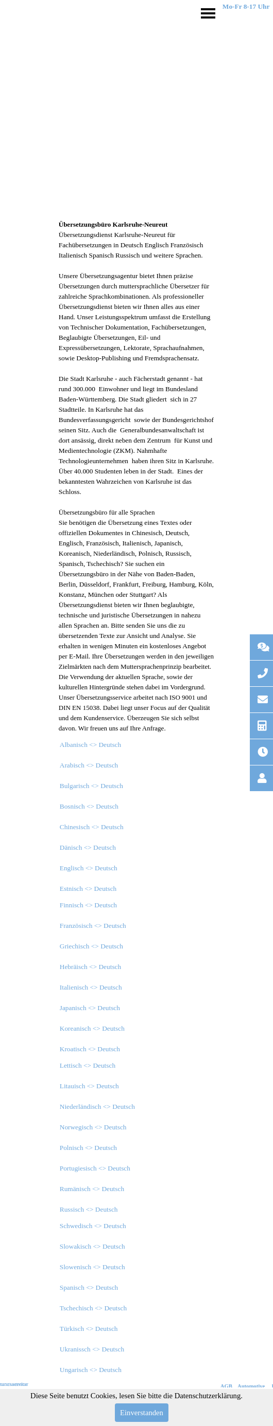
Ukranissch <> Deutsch (92, 1349)
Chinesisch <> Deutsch (92, 827)
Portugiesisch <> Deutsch (95, 1168)
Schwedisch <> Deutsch (93, 1226)
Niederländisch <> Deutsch (97, 1106)
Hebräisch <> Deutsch (90, 967)
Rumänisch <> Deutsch (92, 1189)
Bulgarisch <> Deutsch (91, 786)
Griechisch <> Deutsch (91, 946)
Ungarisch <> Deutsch (91, 1370)
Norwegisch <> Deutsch (93, 1127)
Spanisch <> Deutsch (89, 1287)
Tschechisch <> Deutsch (93, 1308)
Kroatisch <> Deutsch (90, 1049)
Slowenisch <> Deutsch (92, 1267)
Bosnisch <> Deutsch (89, 806)
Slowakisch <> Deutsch (92, 1246)
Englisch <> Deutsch (88, 868)
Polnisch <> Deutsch (88, 1147)
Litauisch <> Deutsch (89, 1086)
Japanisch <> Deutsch (90, 1008)
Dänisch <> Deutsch (88, 847)
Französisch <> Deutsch (93, 925)
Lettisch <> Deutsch (87, 1065)
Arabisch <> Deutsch (89, 765)
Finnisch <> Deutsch (88, 905)
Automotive (251, 1386)
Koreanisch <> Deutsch (92, 1028)
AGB (226, 1386)
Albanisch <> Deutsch (90, 744)
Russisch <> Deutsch (89, 1209)
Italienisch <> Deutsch (91, 987)
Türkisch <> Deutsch (89, 1328)
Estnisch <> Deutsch (88, 888)
